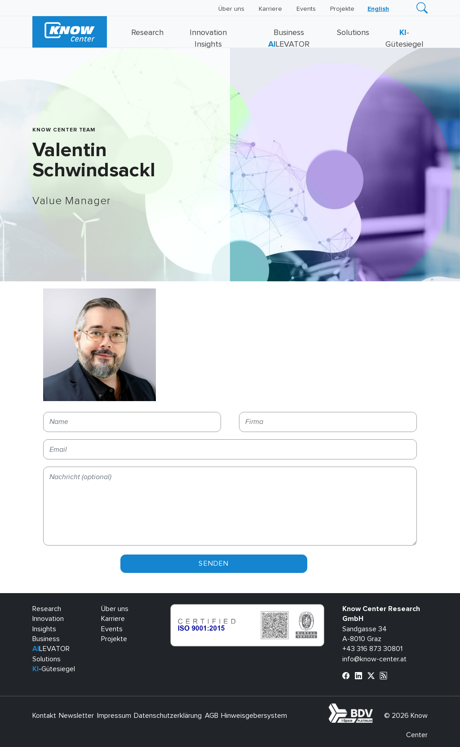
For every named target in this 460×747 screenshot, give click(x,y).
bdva (374, 708)
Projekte (342, 9)
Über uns (231, 9)
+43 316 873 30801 (372, 648)
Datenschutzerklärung (168, 715)
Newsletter (76, 715)
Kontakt (44, 715)
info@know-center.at (374, 659)
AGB (211, 715)
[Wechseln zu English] (378, 9)
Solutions (353, 33)
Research (147, 33)
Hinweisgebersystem (254, 715)
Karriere (270, 9)
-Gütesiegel (53, 669)
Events (306, 9)
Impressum (114, 715)
